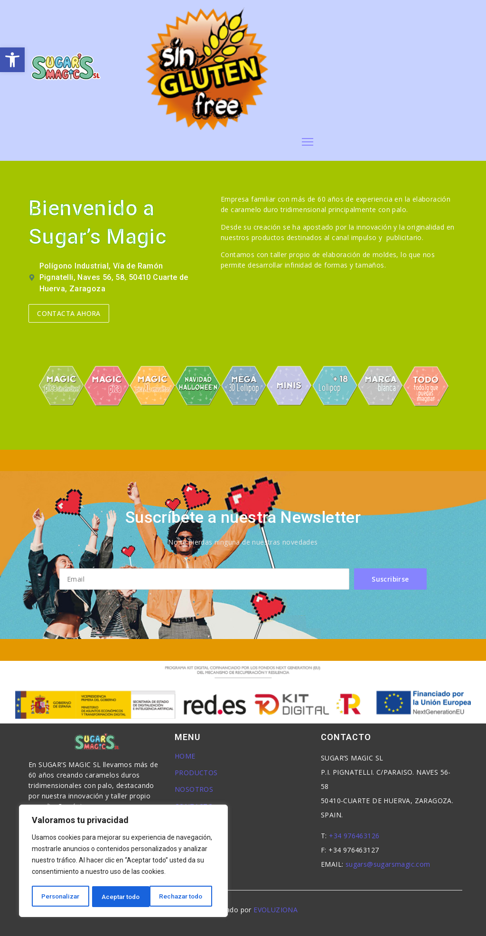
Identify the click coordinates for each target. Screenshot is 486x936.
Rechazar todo (124, 896)
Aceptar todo (187, 896)
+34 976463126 (354, 835)
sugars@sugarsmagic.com (388, 864)
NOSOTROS (194, 789)
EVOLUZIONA (275, 909)
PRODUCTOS (196, 772)
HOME (185, 755)
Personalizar (60, 896)
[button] (12, 59)
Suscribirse (390, 579)
